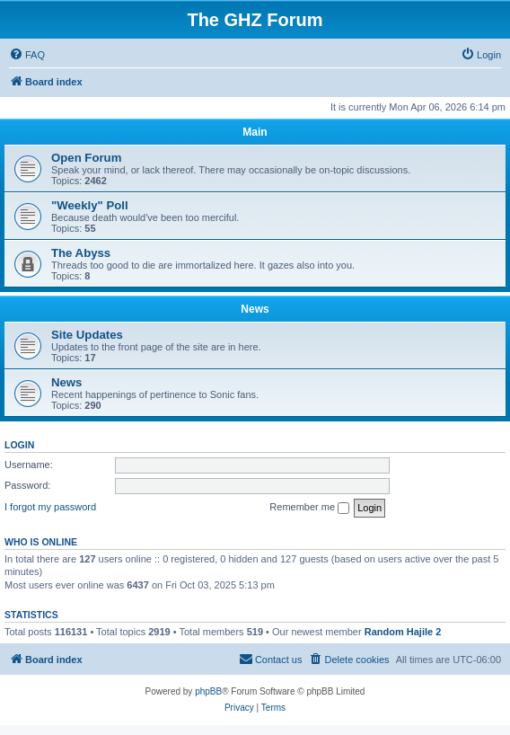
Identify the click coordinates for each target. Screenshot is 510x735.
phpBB (208, 691)
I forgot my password (50, 506)
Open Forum (86, 157)
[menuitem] (27, 55)
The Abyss (80, 253)
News (254, 309)
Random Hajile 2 (403, 631)
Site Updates (87, 334)
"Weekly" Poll (89, 205)
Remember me (309, 507)
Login (19, 444)
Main (254, 132)
